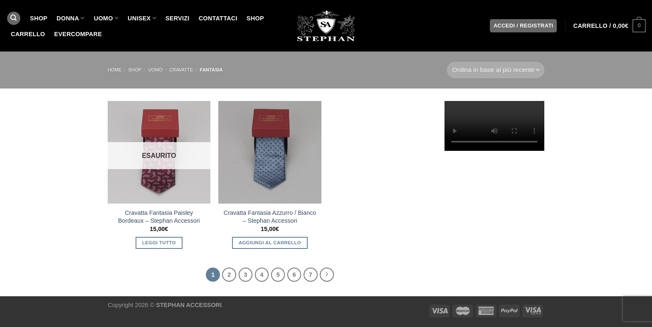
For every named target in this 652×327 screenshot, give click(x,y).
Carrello (28, 34)
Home (115, 69)
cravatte (181, 69)
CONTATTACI (218, 18)
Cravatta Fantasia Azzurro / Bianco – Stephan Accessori (270, 216)
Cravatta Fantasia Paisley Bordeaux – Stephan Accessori (159, 216)
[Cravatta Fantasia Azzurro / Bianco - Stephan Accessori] (269, 152)
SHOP (38, 18)
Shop (255, 18)
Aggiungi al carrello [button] (270, 242)
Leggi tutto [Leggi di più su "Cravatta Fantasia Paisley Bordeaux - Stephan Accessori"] (159, 242)
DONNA (71, 18)
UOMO (106, 18)
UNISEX (142, 18)
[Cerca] (13, 18)
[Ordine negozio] (495, 70)
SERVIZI (177, 18)
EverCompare (78, 34)
